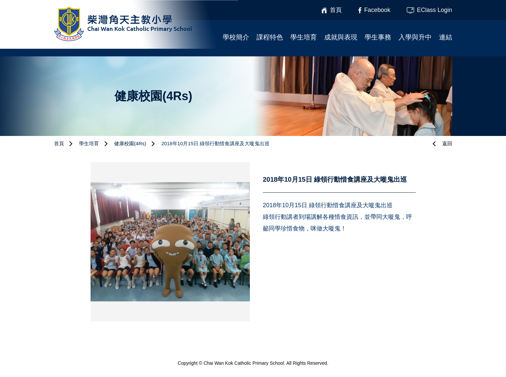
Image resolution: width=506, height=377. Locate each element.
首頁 (59, 143)
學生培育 (303, 37)
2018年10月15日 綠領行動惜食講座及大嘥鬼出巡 (215, 143)
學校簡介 (236, 37)
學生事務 (378, 37)
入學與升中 (415, 37)
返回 (447, 143)
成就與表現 (340, 37)
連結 (445, 37)
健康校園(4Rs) (130, 143)
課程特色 (269, 37)
